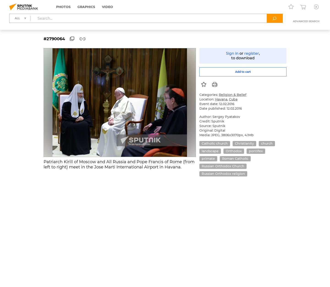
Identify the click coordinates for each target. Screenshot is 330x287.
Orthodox (234, 151)
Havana (221, 99)
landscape (210, 151)
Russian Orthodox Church (223, 166)
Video (107, 7)
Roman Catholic (235, 159)
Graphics (86, 7)
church (267, 143)
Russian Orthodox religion (223, 174)
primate (208, 159)
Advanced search (306, 21)
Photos (63, 7)
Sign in (232, 53)
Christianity (244, 143)
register (251, 53)
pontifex (256, 151)
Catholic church (215, 143)
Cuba (233, 99)
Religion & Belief (232, 95)
